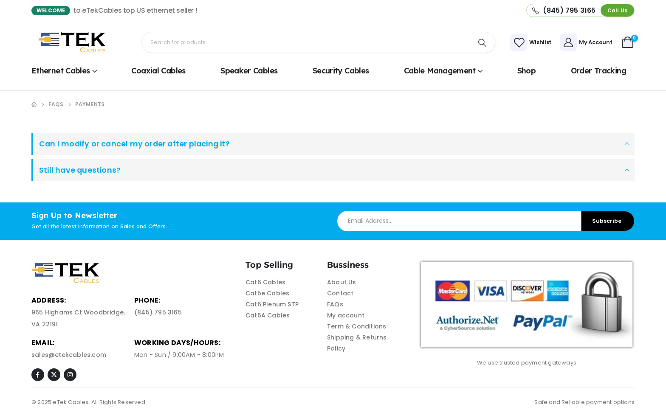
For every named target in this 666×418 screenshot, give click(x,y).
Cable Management (440, 71)
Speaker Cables (248, 71)
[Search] (482, 42)
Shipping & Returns (357, 337)
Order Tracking (598, 71)
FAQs (335, 304)
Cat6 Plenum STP (272, 304)
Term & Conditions (356, 326)
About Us (341, 282)
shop (526, 71)
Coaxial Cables (158, 71)
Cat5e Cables (267, 293)
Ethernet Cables (60, 71)
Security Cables (341, 71)
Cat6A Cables (268, 315)
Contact (340, 293)
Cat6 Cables (265, 282)
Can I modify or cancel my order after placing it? (134, 144)
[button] (617, 10)
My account (345, 315)
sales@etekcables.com (68, 355)
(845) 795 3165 (158, 312)
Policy (336, 348)
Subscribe (606, 220)
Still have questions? (80, 170)
